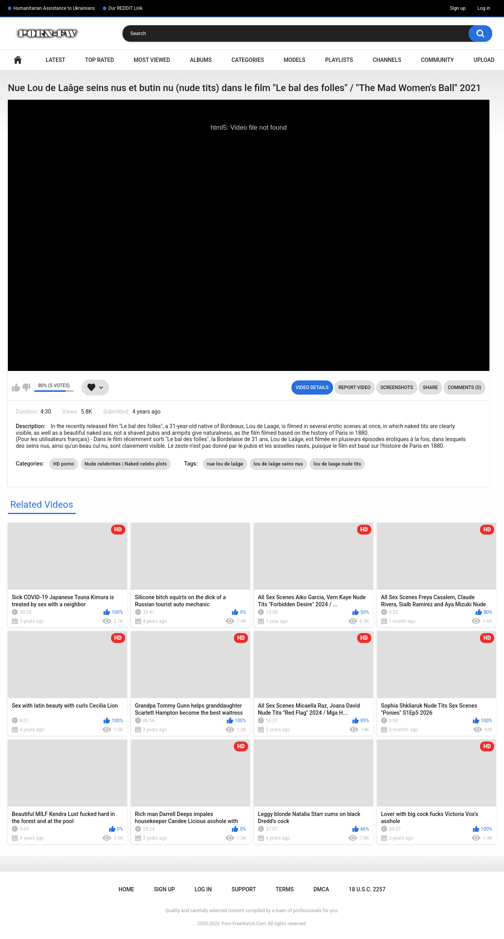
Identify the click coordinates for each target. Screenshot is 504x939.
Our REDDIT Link (125, 8)
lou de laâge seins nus (278, 464)
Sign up (458, 8)
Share (430, 387)
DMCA (321, 889)
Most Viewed (152, 60)
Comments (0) (464, 387)
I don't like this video (26, 387)
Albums (201, 60)
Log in (483, 8)
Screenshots (396, 387)
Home (18, 60)
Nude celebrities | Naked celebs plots (126, 464)
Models (295, 60)
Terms (285, 889)
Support (244, 889)
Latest (55, 60)
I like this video (16, 387)
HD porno (63, 464)
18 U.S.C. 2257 (367, 889)
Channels (387, 60)
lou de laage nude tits (337, 464)
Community (437, 60)
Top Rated (99, 60)
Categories (248, 60)
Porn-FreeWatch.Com (243, 923)
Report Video (355, 387)
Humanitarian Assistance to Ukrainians (54, 8)
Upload (484, 60)
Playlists (339, 60)
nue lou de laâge (225, 464)
